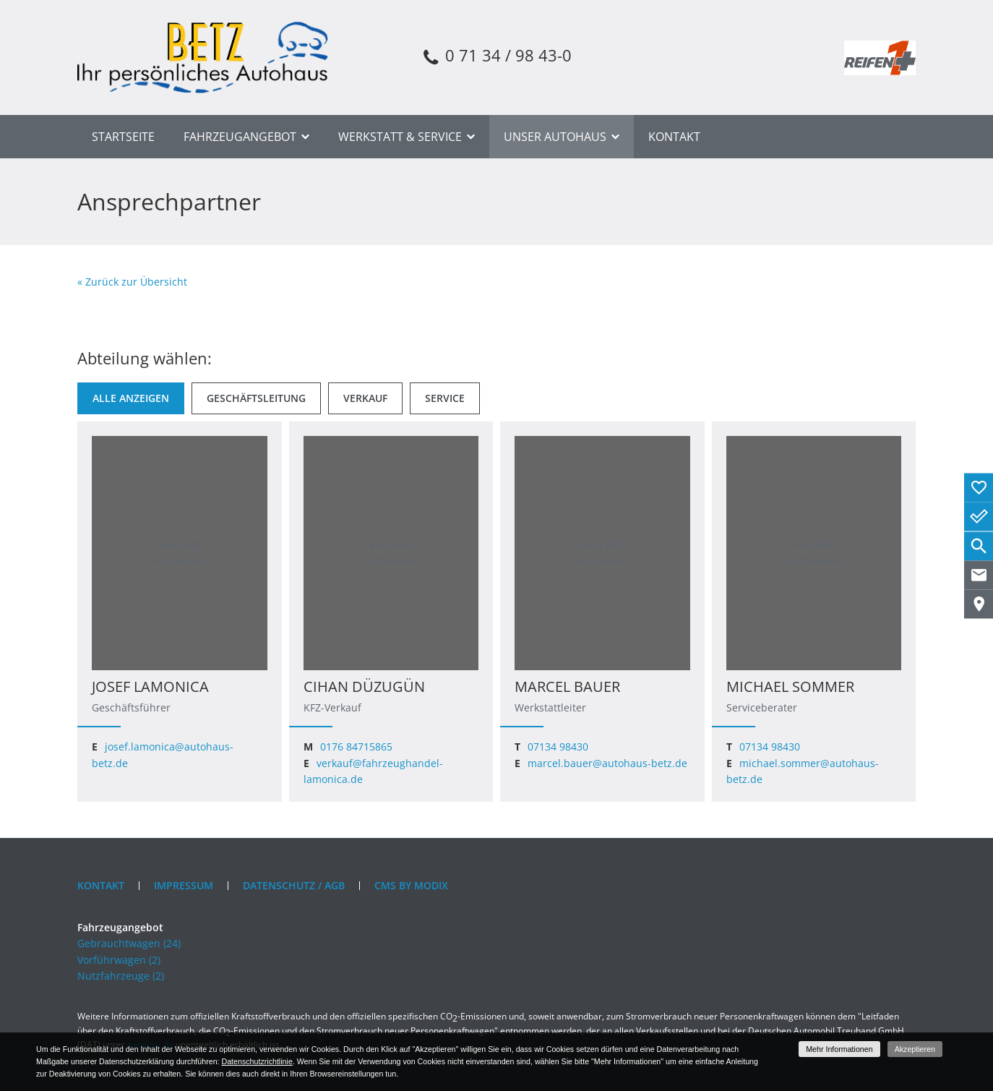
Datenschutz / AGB (294, 885)
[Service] (445, 398)
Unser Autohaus (555, 137)
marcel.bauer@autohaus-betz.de (607, 763)
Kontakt (674, 137)
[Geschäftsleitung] (256, 398)
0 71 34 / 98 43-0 (496, 57)
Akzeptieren (915, 1049)
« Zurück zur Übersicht (132, 281)
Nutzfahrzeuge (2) (120, 976)
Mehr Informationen (839, 1049)
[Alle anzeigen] (130, 398)
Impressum (183, 885)
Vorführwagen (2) (118, 960)
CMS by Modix (411, 885)
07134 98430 (558, 746)
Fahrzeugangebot (240, 137)
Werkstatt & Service (400, 137)
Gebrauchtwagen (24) (129, 943)
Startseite (123, 137)
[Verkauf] (365, 398)
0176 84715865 (356, 746)
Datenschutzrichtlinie (256, 1061)
